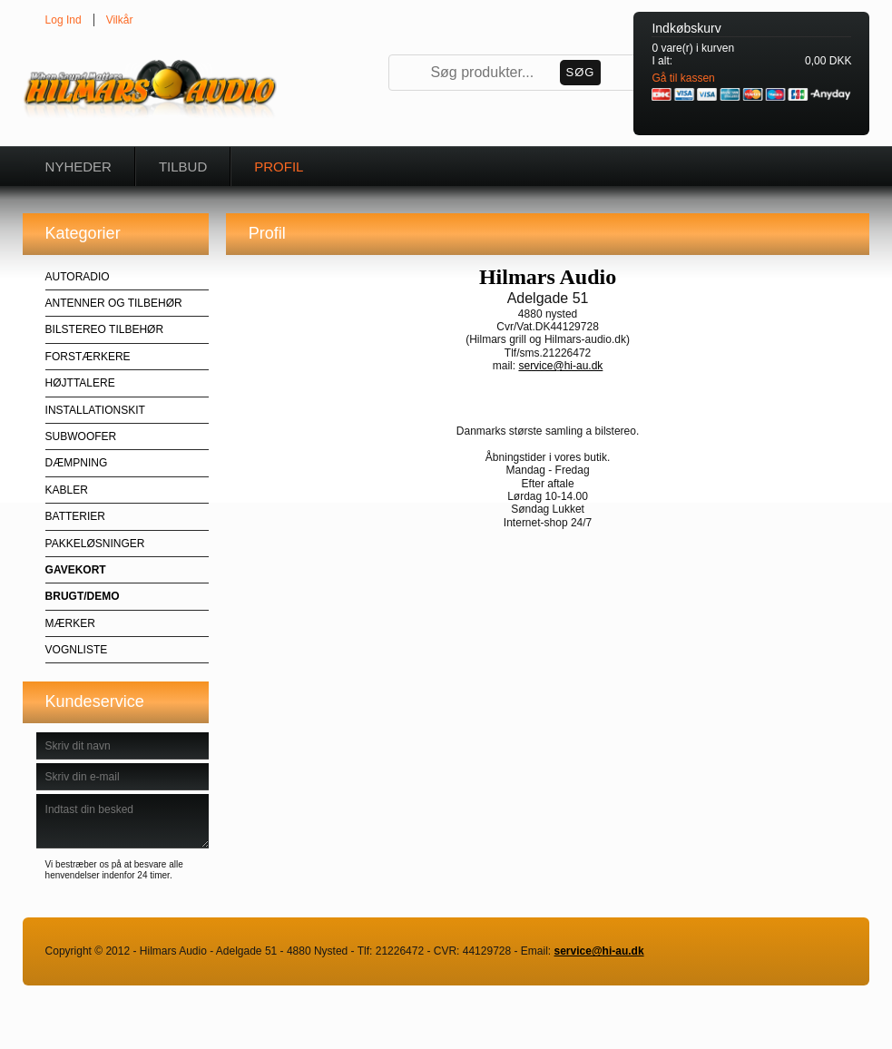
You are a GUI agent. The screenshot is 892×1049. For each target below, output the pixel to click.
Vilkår (119, 20)
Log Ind (63, 20)
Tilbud (183, 166)
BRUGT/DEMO (82, 596)
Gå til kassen (683, 78)
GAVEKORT (75, 570)
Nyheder (78, 166)
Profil (278, 166)
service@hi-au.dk (560, 365)
